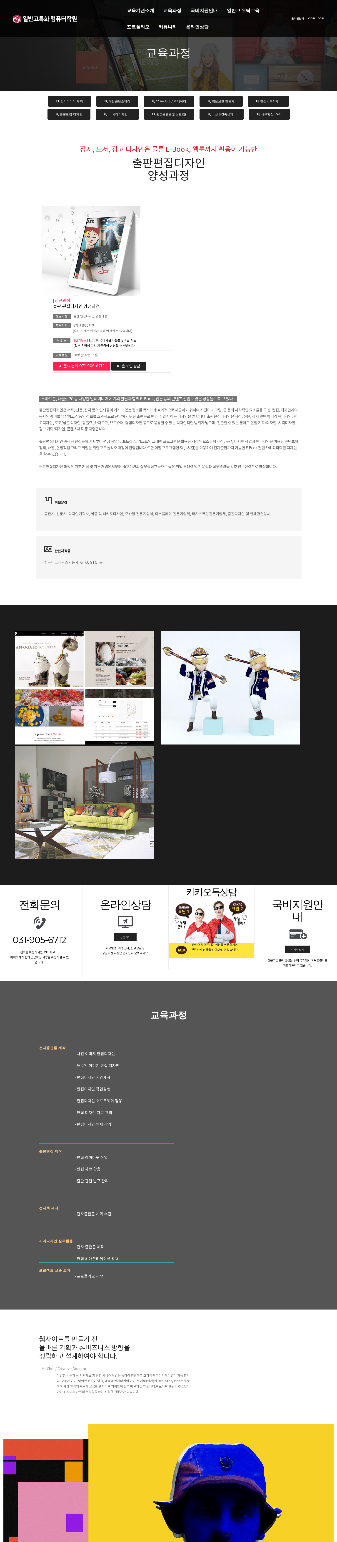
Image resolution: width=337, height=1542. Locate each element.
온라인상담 (83, 24)
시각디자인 (117, 114)
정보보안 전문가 (221, 101)
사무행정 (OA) (269, 114)
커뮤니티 (254, 8)
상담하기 (125, 726)
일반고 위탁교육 (188, 8)
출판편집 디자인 (69, 114)
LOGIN (307, 16)
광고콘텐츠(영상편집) (169, 114)
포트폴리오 (225, 8)
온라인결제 (293, 16)
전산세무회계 (268, 101)
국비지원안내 (149, 8)
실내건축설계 (221, 114)
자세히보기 (297, 739)
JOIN (317, 16)
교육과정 (117, 8)
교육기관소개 (85, 8)
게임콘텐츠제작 (117, 101)
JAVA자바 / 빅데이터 (169, 101)
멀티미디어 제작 (69, 101)
